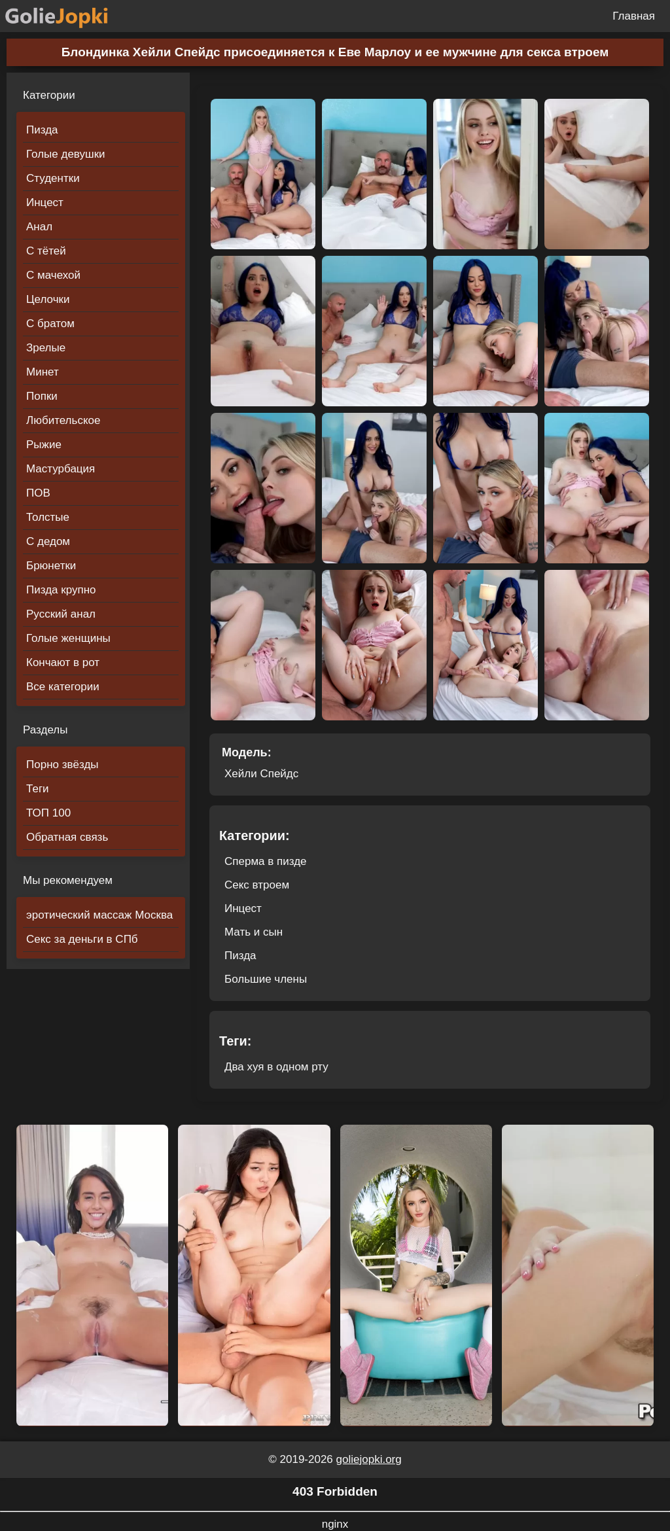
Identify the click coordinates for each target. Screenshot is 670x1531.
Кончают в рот (62, 662)
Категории (49, 95)
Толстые (47, 517)
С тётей (46, 251)
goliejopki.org (369, 1459)
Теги (37, 789)
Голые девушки (65, 154)
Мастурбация (60, 469)
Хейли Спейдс (261, 773)
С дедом (48, 541)
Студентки (53, 178)
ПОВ (38, 493)
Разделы (45, 730)
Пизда (42, 130)
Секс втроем (256, 885)
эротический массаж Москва (99, 915)
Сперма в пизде (265, 861)
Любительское (63, 420)
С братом (50, 323)
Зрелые (45, 348)
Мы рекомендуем (68, 880)
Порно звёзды (62, 764)
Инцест (44, 202)
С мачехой (53, 275)
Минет (42, 372)
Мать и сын (253, 932)
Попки (42, 396)
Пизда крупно (61, 590)
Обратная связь (67, 837)
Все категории (62, 686)
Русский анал (61, 614)
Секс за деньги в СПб (82, 939)
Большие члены (265, 979)
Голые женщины (68, 638)
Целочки (47, 299)
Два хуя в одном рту (276, 1067)
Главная (633, 16)
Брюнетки (51, 565)
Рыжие (44, 444)
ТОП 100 (48, 813)
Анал (39, 226)
